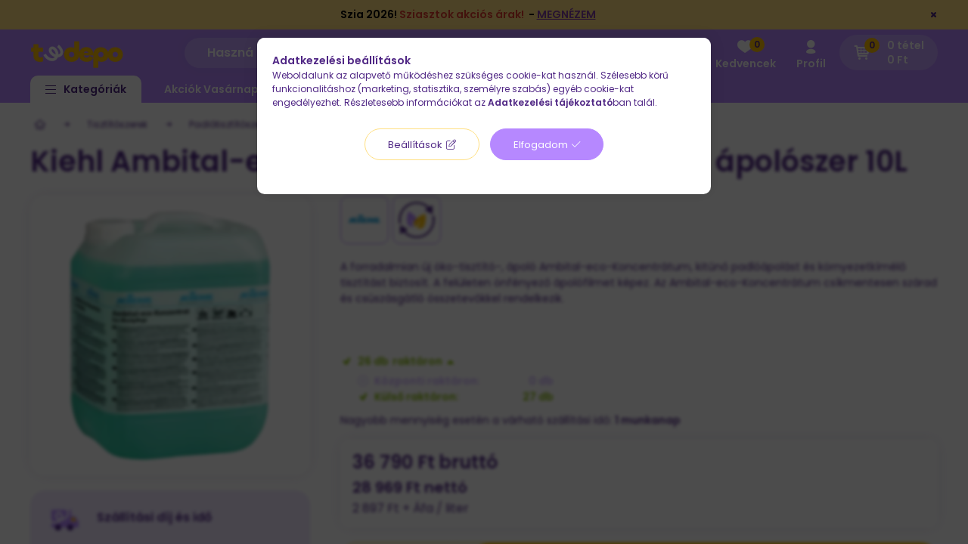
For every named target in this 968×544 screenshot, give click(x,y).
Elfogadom (540, 145)
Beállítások (415, 145)
